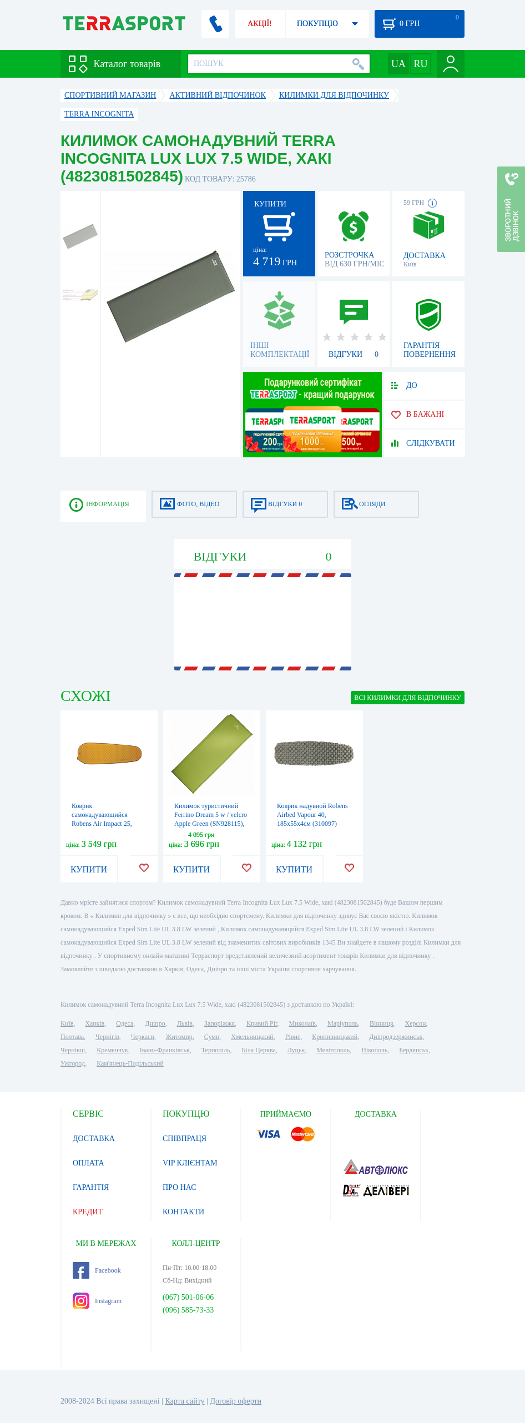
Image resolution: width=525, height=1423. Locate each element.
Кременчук (112, 1050)
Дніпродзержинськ (395, 1037)
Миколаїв (302, 1023)
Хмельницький (252, 1037)
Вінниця (381, 1023)
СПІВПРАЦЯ (184, 1138)
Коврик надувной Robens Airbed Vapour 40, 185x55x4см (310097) (312, 814)
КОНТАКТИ (183, 1212)
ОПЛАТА (88, 1163)
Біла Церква (259, 1050)
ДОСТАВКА (94, 1138)
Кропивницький (334, 1037)
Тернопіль (215, 1050)
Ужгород (72, 1063)
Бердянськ (413, 1050)
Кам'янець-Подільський (130, 1063)
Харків (94, 1023)
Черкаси (142, 1037)
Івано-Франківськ (165, 1050)
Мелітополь (333, 1050)
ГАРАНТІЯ (91, 1187)
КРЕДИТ (88, 1212)
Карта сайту (184, 1401)
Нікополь (374, 1050)
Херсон (415, 1023)
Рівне (292, 1037)
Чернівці (72, 1050)
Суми (212, 1037)
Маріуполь (342, 1023)
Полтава (72, 1037)
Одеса (124, 1023)
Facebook (97, 1270)
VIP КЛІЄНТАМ (190, 1163)
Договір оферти (235, 1401)
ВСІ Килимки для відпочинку (407, 698)
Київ (66, 1023)
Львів (185, 1023)
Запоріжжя (219, 1023)
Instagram (97, 1301)
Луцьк (296, 1050)
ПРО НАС (179, 1187)
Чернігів (107, 1037)
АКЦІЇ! (260, 23)
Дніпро (155, 1023)
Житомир (179, 1037)
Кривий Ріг (261, 1023)
